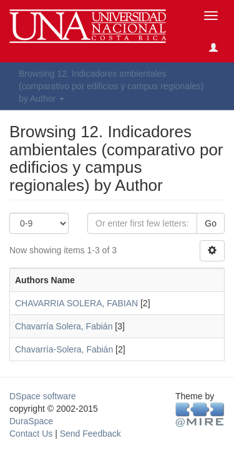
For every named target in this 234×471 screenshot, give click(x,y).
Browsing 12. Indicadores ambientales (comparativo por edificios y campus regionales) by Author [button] (111, 86)
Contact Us (30, 434)
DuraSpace (31, 421)
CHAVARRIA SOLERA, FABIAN (76, 303)
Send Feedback (90, 434)
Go (211, 223)
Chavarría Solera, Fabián (63, 326)
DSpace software (42, 396)
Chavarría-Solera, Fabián (64, 349)
